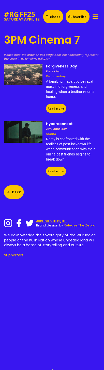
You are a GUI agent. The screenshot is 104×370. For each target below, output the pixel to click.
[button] (95, 16)
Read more (56, 108)
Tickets (53, 16)
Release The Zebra (79, 225)
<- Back (14, 192)
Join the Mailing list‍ (51, 220)
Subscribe (77, 16)
